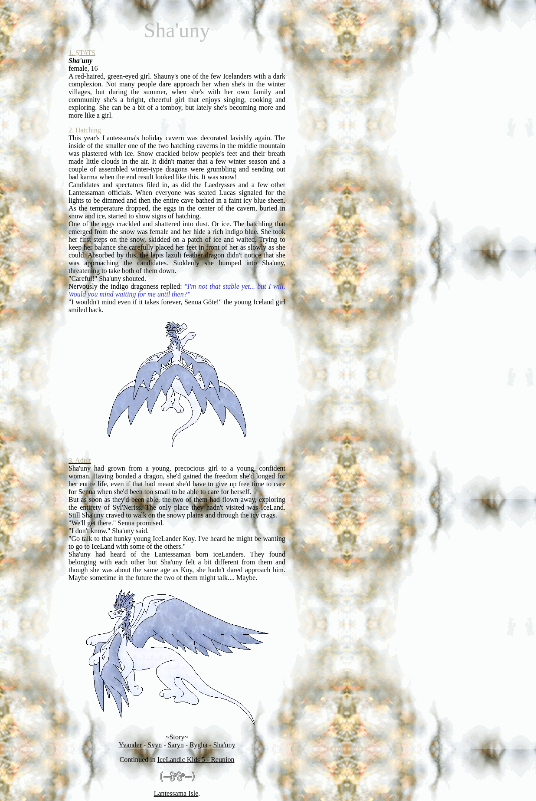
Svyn (154, 744)
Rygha (198, 744)
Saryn (176, 744)
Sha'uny (224, 744)
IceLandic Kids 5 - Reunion (196, 759)
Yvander (129, 744)
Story (177, 737)
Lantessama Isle (176, 793)
